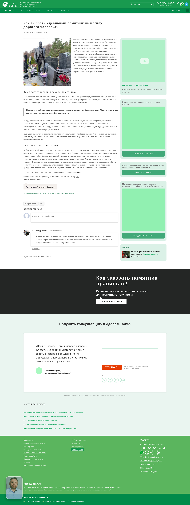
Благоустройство (31, 456)
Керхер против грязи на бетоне (135, 85)
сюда (78, 172)
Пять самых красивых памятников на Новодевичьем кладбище (48, 416)
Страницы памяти (33, 501)
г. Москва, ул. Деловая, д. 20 (151, 461)
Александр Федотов (40, 231)
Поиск (178, 11)
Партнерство (77, 450)
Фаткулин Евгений (46, 187)
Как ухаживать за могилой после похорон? (40, 420)
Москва (145, 440)
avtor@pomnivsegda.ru (153, 457)
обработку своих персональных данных (111, 395)
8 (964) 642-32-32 (169, 3)
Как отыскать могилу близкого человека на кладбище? (45, 424)
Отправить (112, 367)
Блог (49, 11)
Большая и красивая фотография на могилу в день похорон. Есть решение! (53, 412)
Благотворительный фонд (55, 501)
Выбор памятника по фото (35, 453)
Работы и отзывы (30, 11)
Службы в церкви (77, 501)
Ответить (36, 249)
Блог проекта (77, 446)
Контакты (64, 11)
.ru (33, 484)
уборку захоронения (150, 254)
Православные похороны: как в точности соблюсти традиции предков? (51, 428)
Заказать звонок (166, 6)
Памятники (28, 440)
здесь (76, 177)
